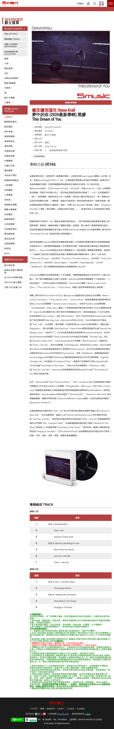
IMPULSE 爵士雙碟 (13, 282)
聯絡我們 (51, 708)
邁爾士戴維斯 (10, 209)
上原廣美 (8, 194)
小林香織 (8, 184)
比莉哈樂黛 (9, 223)
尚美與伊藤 (9, 155)
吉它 (6, 73)
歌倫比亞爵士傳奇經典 (13, 271)
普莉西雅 (8, 145)
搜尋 (81, 3)
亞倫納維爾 (9, 243)
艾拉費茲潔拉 (10, 228)
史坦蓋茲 (8, 214)
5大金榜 (70, 708)
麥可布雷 (8, 131)
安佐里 (7, 199)
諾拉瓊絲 (8, 126)
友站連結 (81, 708)
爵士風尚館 (9, 265)
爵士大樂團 (9, 97)
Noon (7, 253)
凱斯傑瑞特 (9, 219)
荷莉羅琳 (8, 189)
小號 (6, 63)
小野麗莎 (8, 116)
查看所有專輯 (71, 102)
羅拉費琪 (8, 170)
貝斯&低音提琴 (11, 78)
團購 (42, 708)
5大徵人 (61, 708)
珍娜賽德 (8, 160)
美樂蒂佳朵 (9, 141)
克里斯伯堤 (9, 150)
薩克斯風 (8, 68)
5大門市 (34, 708)
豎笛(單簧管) (10, 82)
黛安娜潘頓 (9, 136)
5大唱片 (10, 3)
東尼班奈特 (9, 238)
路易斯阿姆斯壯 (11, 180)
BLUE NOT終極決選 (13, 277)
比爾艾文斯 (9, 165)
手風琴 (7, 87)
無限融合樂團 (10, 204)
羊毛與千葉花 (10, 175)
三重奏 (7, 102)
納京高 (7, 248)
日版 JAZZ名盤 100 (13, 287)
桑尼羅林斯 (9, 233)
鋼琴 (6, 58)
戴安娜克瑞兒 (10, 121)
